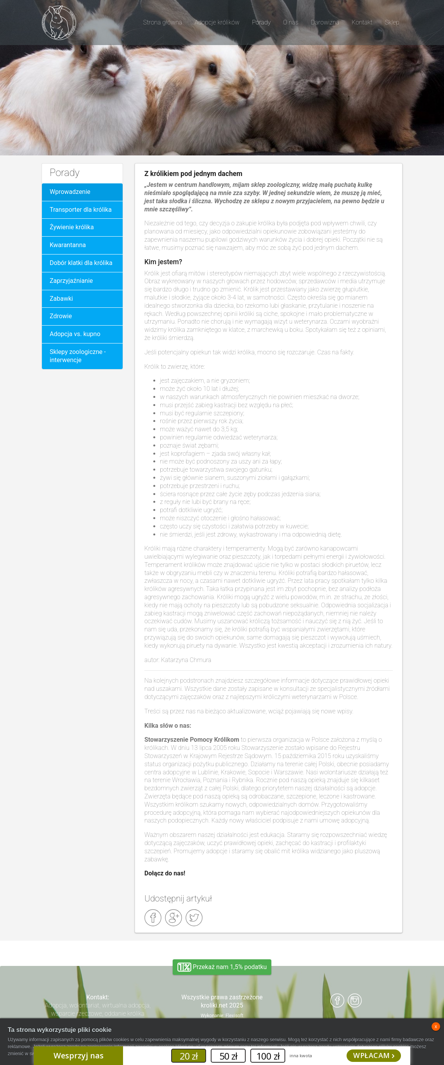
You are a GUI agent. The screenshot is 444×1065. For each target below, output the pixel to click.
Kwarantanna (68, 245)
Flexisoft (234, 1015)
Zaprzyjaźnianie (71, 280)
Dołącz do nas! (164, 873)
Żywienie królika (72, 227)
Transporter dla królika (81, 209)
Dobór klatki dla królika (81, 263)
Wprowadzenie (70, 191)
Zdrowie (61, 316)
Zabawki (61, 298)
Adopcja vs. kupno (75, 334)
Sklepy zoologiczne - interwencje (78, 356)
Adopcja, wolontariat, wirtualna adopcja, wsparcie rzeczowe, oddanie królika (98, 1009)
